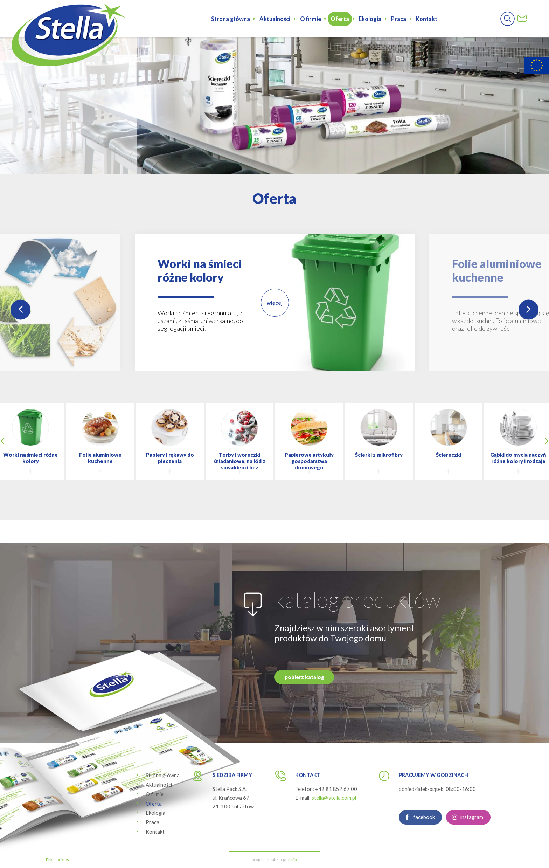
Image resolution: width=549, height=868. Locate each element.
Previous (20, 309)
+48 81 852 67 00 (336, 789)
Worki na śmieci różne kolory (200, 270)
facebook (424, 851)
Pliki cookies (57, 859)
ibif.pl (293, 859)
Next (528, 309)
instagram (471, 851)
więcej (275, 302)
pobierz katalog (304, 711)
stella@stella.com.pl (334, 797)
